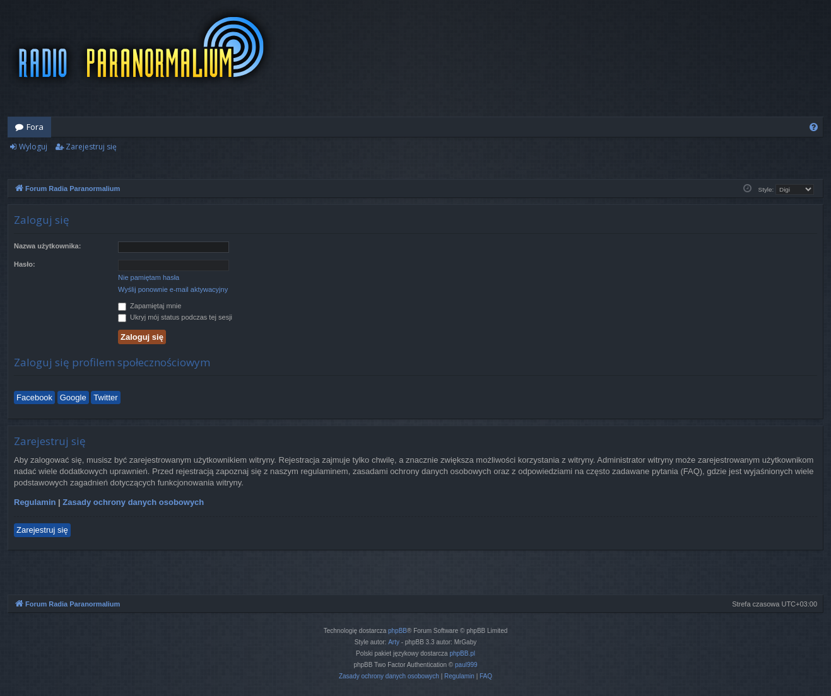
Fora (35, 126)
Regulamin (35, 502)
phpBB (397, 630)
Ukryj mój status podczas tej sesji (175, 317)
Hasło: (24, 264)
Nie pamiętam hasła (148, 277)
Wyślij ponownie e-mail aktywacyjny (173, 289)
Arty (393, 642)
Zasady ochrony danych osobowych (133, 502)
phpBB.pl (462, 653)
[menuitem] (813, 127)
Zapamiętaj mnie (149, 306)
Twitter (105, 397)
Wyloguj (33, 146)
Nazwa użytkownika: (47, 246)
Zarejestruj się (91, 146)
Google (73, 397)
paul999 (466, 664)
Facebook (34, 397)
